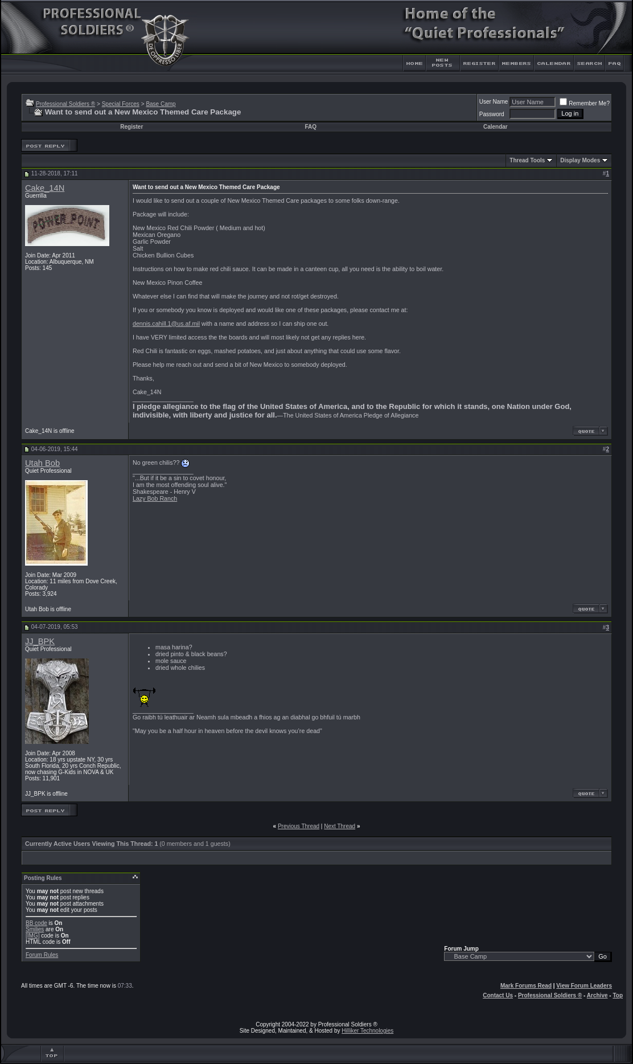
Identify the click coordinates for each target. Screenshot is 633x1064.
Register (131, 127)
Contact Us (498, 995)
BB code (36, 923)
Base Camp (160, 104)
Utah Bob (42, 463)
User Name (493, 102)
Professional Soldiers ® (65, 104)
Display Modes (580, 160)
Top (618, 995)
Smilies (35, 929)
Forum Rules (42, 955)
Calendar (495, 127)
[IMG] (32, 935)
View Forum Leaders (584, 986)
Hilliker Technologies (367, 1031)
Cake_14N (44, 188)
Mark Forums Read (526, 986)
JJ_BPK (40, 641)
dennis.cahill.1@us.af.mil (166, 323)
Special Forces (120, 104)
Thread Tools (527, 160)
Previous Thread (298, 826)
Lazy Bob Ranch (155, 498)
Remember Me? (585, 103)
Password (491, 114)
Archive (597, 995)
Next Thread (339, 826)
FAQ (310, 127)
